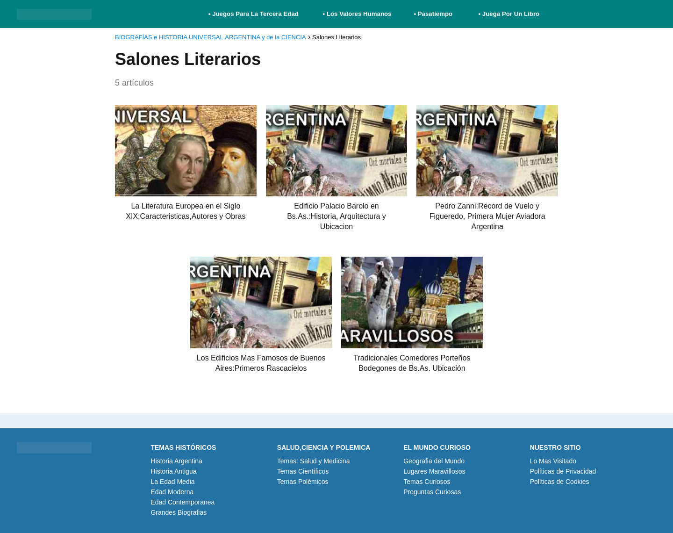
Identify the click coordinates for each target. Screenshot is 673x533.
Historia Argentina (176, 461)
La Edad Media (172, 481)
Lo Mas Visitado (553, 461)
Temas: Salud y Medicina (313, 461)
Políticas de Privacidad (563, 471)
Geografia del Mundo (434, 461)
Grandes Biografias (178, 512)
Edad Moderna (171, 492)
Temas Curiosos (426, 481)
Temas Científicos (303, 471)
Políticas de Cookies (559, 481)
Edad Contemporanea (182, 502)
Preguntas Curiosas (432, 492)
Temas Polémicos (303, 481)
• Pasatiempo (433, 13)
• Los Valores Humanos (357, 13)
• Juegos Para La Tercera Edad (254, 13)
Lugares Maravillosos (434, 471)
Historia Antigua (173, 471)
